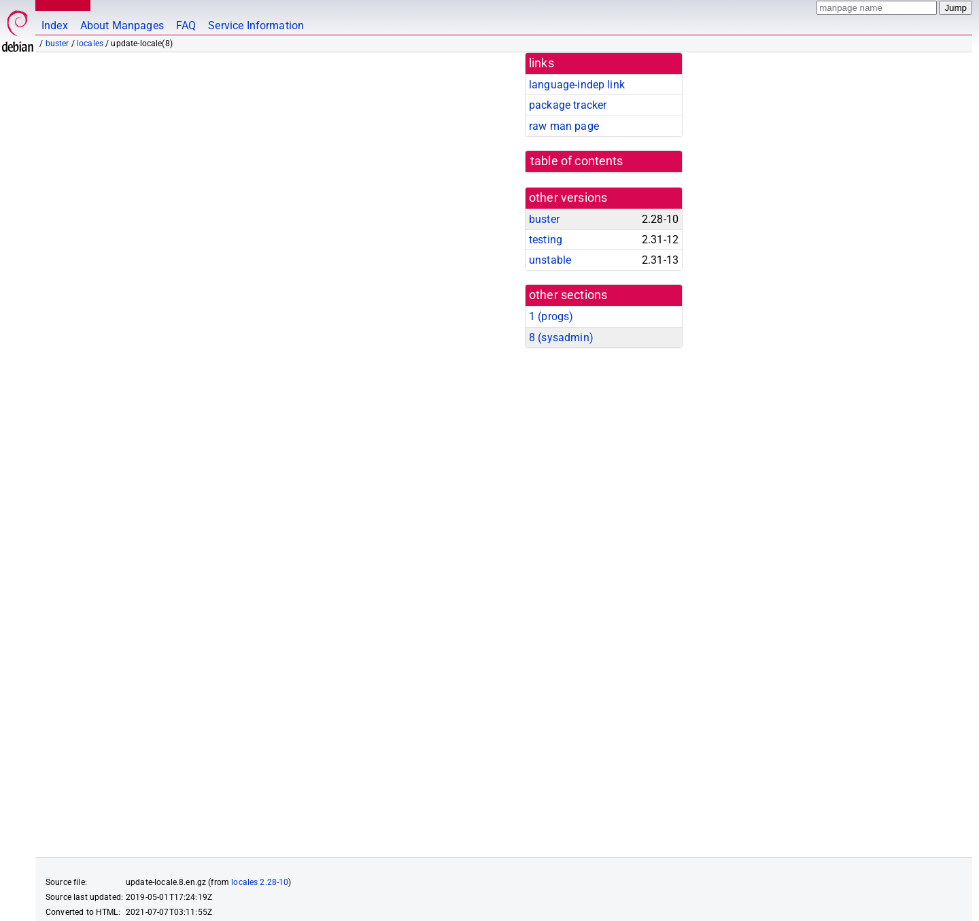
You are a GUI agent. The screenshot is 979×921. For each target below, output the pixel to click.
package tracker (567, 105)
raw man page (564, 126)
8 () (561, 337)
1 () (551, 316)
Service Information (256, 25)
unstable (550, 260)
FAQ (186, 25)
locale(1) (143, 770)
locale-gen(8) (71, 770)
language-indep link (577, 84)
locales (90, 43)
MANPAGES (60, 5)
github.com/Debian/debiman (186, 898)
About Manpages (122, 25)
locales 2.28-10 (259, 828)
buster (57, 43)
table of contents (576, 161)
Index (54, 25)
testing (545, 239)
